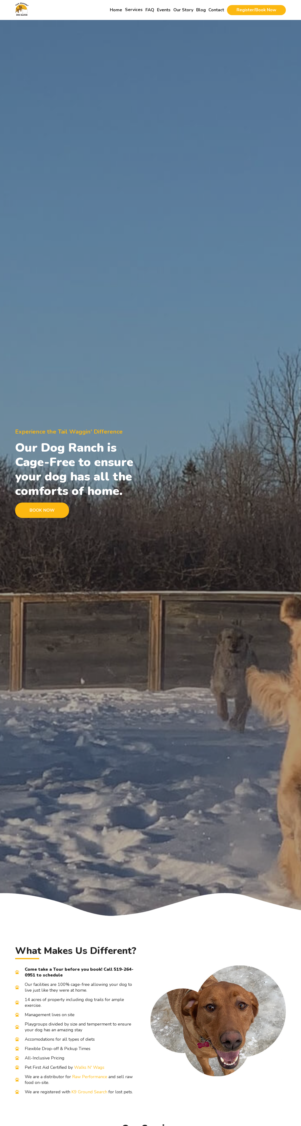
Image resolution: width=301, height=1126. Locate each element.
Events (163, 10)
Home (116, 10)
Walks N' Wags (89, 1067)
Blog (201, 10)
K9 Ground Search (89, 1092)
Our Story (183, 10)
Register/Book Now (256, 10)
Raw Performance (89, 1077)
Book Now (42, 510)
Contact (216, 10)
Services (134, 9)
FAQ (149, 10)
